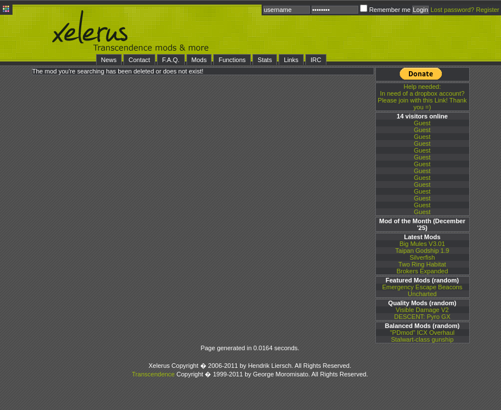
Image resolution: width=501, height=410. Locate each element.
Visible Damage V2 (422, 309)
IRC (315, 59)
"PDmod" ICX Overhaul (422, 332)
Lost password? (452, 9)
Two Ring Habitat (422, 264)
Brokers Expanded (422, 271)
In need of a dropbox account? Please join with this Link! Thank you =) (422, 96)
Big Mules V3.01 (422, 243)
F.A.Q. (171, 59)
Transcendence (153, 374)
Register (487, 9)
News (109, 59)
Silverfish (422, 257)
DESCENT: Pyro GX (422, 316)
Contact (139, 59)
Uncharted (422, 293)
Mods (199, 59)
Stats (265, 59)
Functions (232, 59)
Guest (422, 123)
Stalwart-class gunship (422, 339)
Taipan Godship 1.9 (422, 250)
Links (291, 59)
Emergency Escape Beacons (422, 287)
